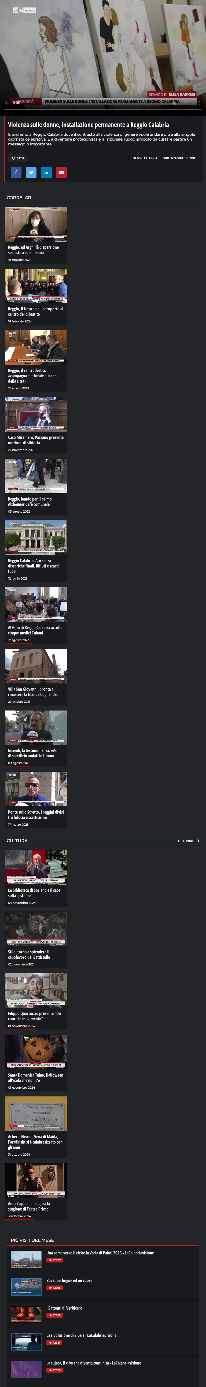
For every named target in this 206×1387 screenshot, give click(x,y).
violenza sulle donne (179, 158)
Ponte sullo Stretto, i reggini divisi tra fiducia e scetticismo (36, 814)
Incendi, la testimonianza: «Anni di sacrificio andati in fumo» (34, 753)
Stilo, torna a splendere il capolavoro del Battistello (29, 954)
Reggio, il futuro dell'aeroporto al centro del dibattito (35, 311)
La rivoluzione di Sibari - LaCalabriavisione (81, 1335)
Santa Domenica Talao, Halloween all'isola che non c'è (35, 1077)
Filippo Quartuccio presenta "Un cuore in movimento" (34, 1016)
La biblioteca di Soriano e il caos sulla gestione (34, 893)
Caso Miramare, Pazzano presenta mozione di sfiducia (36, 440)
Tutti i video (189, 841)
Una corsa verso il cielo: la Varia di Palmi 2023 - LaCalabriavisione (100, 1253)
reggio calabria (145, 158)
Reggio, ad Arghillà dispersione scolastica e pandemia (33, 249)
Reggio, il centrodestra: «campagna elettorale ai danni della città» (33, 375)
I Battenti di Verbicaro (64, 1308)
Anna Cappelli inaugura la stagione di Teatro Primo (29, 1206)
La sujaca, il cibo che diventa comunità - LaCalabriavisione (93, 1363)
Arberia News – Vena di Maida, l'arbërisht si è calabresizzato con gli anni (35, 1142)
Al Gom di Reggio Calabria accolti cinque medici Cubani (35, 630)
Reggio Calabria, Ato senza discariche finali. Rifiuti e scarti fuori (33, 566)
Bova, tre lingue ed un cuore (69, 1280)
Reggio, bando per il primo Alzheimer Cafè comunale (30, 501)
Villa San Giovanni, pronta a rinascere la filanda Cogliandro (33, 691)
